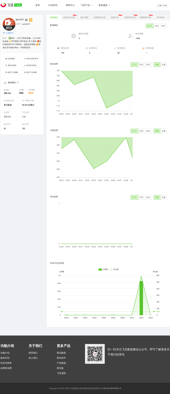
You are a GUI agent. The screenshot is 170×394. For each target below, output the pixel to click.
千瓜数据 (61, 363)
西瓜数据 (61, 352)
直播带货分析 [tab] (130, 17)
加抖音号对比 (30, 65)
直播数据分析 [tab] (145, 17)
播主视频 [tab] (84, 17)
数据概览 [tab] (54, 17)
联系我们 (33, 352)
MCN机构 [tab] (161, 17)
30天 (157, 26)
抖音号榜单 (6, 363)
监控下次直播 (30, 72)
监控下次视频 (11, 72)
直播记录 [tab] (115, 17)
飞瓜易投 (61, 373)
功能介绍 (4, 352)
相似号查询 (10, 65)
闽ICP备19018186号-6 (112, 388)
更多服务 (103, 5)
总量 (164, 64)
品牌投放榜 (6, 368)
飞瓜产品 (85, 5)
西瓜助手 (61, 358)
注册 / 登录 (162, 5)
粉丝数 (6, 90)
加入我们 (33, 358)
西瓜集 (60, 368)
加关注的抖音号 (31, 58)
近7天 (149, 26)
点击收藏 (9, 58)
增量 (157, 64)
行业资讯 (52, 5)
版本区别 (4, 358)
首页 (37, 5)
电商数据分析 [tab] (100, 17)
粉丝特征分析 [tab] (69, 17)
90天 (164, 26)
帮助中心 (70, 5)
